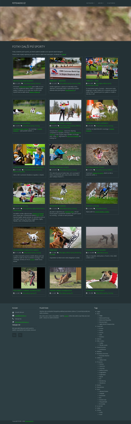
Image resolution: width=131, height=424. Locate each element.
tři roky (32, 259)
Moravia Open (103, 322)
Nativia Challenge (34, 92)
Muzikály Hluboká (104, 355)
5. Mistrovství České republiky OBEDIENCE (28, 167)
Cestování (100, 326)
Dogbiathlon (102, 372)
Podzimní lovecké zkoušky (96, 250)
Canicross (38, 83)
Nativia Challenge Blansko (23, 81)
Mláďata (99, 351)
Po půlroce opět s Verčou (20, 129)
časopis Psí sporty (98, 173)
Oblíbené (78, 126)
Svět (100, 334)
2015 (24, 83)
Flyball (38, 208)
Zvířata (99, 410)
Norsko (61, 127)
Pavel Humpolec (29, 421)
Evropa (101, 328)
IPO (94, 85)
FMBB (79, 83)
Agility (100, 83)
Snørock (60, 131)
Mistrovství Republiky (19, 171)
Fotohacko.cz (18, 3)
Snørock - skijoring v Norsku (61, 123)
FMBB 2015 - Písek (92, 81)
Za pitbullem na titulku (95, 167)
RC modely (102, 404)
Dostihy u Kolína (92, 206)
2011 (24, 208)
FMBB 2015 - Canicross (58, 81)
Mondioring (89, 85)
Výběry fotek (102, 360)
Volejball (101, 393)
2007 (24, 293)
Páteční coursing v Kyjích (59, 167)
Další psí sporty (30, 83)
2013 (97, 126)
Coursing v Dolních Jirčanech (97, 123)
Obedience (39, 170)
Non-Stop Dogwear (73, 136)
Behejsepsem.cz (70, 90)
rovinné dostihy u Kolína (102, 212)
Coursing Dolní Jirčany (21, 123)
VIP (57, 136)
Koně (100, 414)
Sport (98, 389)
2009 (37, 215)
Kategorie (90, 3)
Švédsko (101, 337)
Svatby (101, 343)
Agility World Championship (106, 324)
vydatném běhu (69, 212)
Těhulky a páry (103, 345)
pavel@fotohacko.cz (20, 316)
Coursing (37, 126)
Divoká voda (102, 400)
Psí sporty (100, 362)
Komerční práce (54, 127)
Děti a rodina (100, 341)
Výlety (64, 126)
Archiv (101, 3)
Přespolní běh (103, 402)
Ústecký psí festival (20, 206)
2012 (25, 170)
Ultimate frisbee (103, 391)
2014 (24, 126)
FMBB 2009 (53, 250)
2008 (98, 252)
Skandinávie (66, 127)
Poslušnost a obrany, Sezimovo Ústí (26, 290)
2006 (97, 293)
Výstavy (42, 208)
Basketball (102, 395)
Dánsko (99, 339)
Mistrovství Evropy (104, 318)
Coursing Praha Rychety (95, 290)
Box (100, 397)
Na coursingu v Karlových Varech (26, 250)
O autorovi (111, 3)
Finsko (101, 330)
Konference (102, 349)
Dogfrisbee (29, 208)
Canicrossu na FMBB (25, 87)
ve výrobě (100, 406)
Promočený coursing (58, 206)
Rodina (99, 385)
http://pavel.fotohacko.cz (22, 322)
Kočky (101, 412)
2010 (41, 215)
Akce (98, 314)
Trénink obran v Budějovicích (61, 290)
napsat (64, 54)
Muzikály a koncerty (102, 353)
